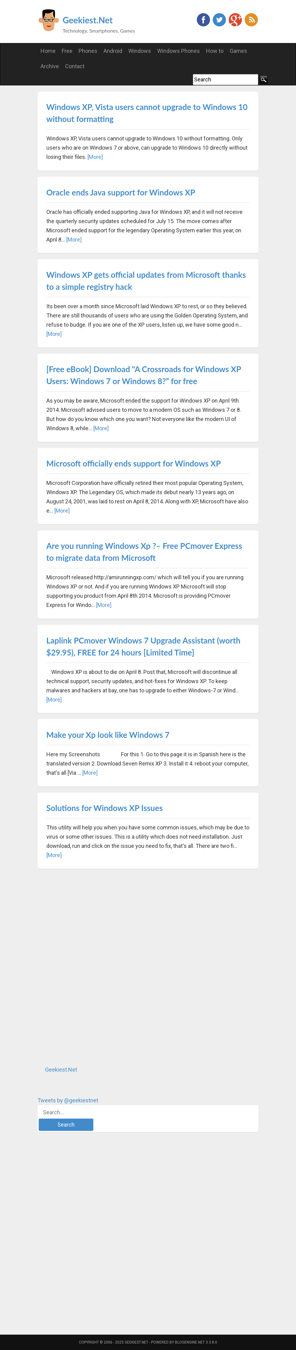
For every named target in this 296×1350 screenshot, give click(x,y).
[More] (95, 157)
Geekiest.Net (88, 20)
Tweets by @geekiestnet (67, 1100)
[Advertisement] (83, 967)
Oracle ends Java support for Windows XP (120, 192)
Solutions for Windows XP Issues (104, 808)
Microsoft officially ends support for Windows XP (133, 463)
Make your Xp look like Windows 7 (107, 735)
